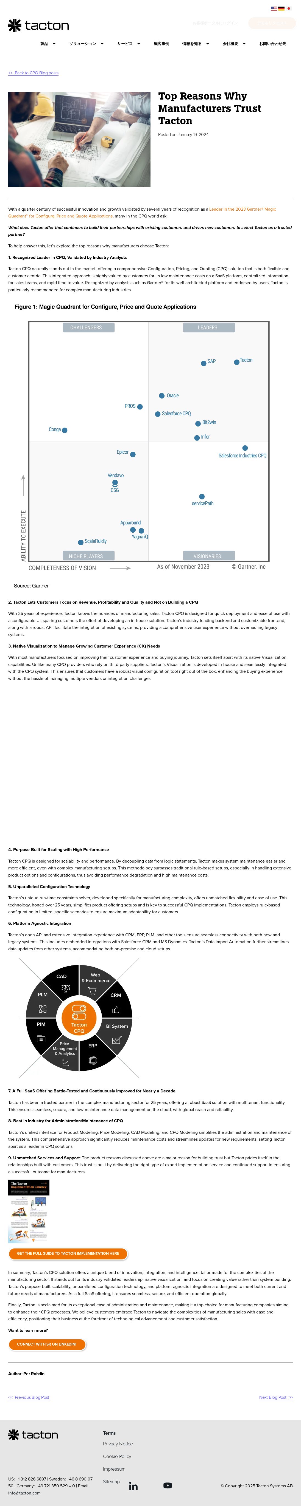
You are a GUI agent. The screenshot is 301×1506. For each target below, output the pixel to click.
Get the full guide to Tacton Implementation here (69, 1253)
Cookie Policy (117, 1456)
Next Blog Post (272, 1397)
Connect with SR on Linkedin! (48, 1344)
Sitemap (111, 1481)
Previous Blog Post (32, 1397)
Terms (109, 1433)
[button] (48, 43)
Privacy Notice (118, 1443)
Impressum (114, 1469)
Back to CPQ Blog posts (37, 73)
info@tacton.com (24, 1493)
